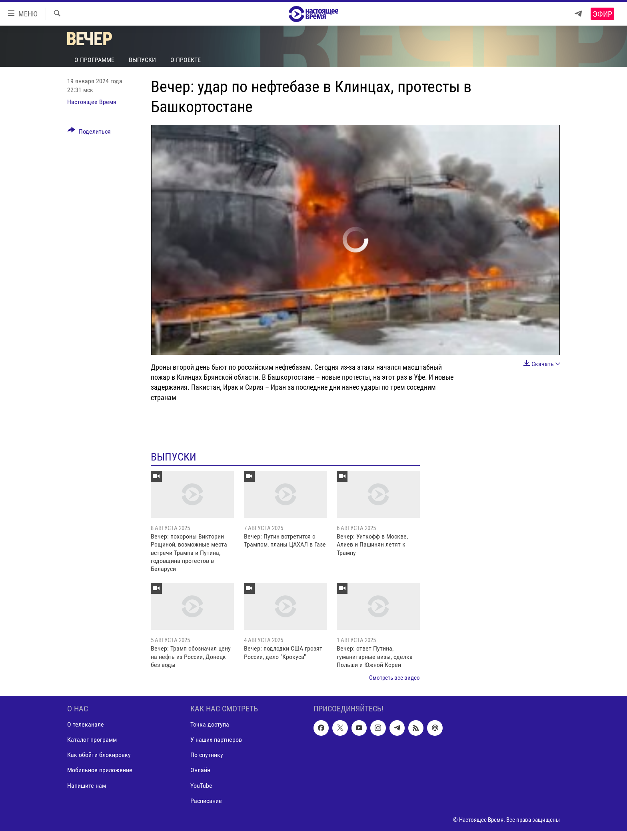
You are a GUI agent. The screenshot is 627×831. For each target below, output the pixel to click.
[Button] (89, 133)
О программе (94, 60)
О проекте (185, 60)
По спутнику (206, 755)
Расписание (206, 800)
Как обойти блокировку (99, 755)
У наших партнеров (216, 739)
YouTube (201, 785)
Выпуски (142, 60)
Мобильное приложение (99, 770)
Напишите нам (86, 785)
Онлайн (200, 770)
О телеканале (85, 724)
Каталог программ (92, 739)
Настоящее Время (91, 102)
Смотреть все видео (394, 677)
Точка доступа (209, 724)
